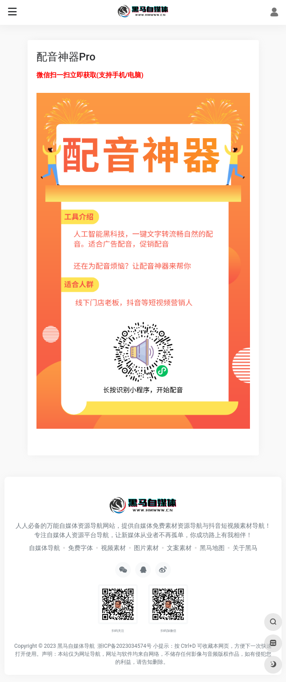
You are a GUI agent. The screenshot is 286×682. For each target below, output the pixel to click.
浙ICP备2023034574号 (124, 646)
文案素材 (179, 547)
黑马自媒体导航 (76, 646)
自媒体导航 (44, 547)
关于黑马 (245, 547)
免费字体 (80, 547)
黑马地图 (212, 547)
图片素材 (146, 547)
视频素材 (113, 547)
